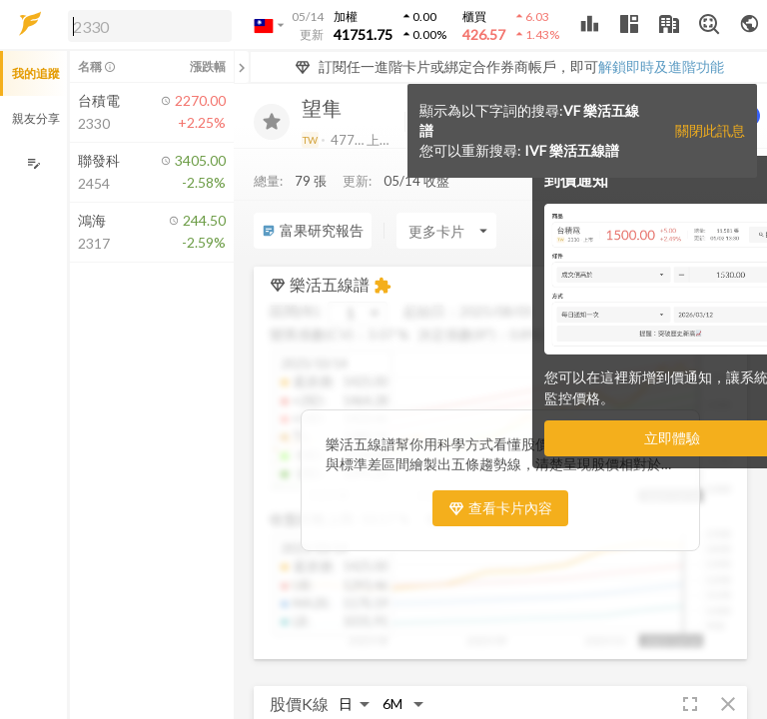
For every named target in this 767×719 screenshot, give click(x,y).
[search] (150, 26)
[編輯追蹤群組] (33, 163)
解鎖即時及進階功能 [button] (661, 66)
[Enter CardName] (446, 231)
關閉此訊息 (710, 130)
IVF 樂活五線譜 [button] (571, 150)
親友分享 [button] (36, 118)
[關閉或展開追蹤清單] (242, 67)
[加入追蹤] (272, 122)
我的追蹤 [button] (36, 73)
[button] (146, 25)
